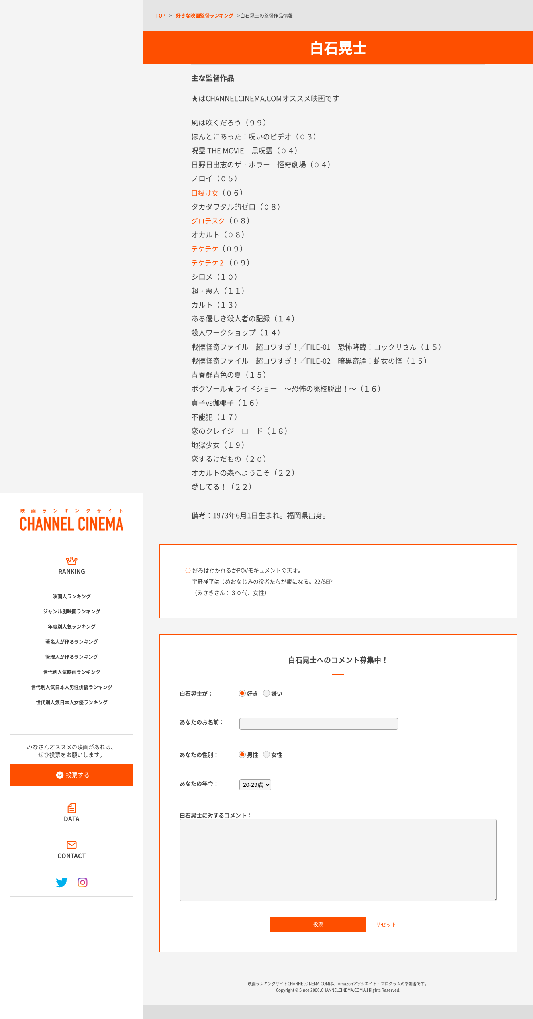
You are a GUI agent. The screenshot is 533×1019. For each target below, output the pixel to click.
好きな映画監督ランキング (204, 15)
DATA (72, 818)
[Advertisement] (71, 954)
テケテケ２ (209, 262)
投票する (78, 774)
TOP (160, 15)
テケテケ (205, 248)
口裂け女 (205, 192)
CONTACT (72, 855)
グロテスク (209, 220)
